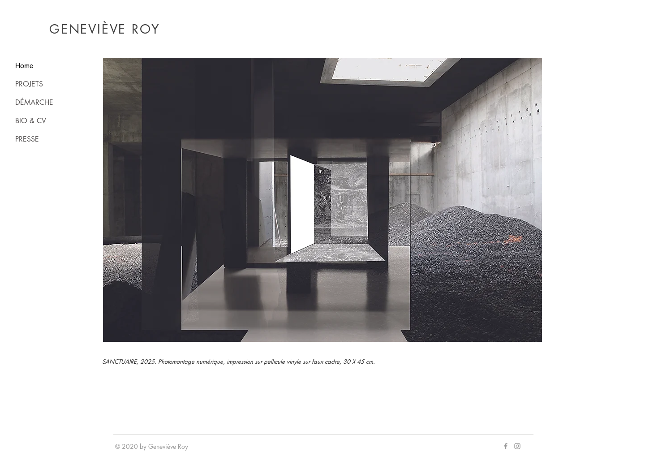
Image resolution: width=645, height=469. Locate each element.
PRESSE (27, 139)
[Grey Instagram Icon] (517, 446)
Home (24, 65)
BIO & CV (30, 120)
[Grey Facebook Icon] (506, 446)
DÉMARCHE (34, 102)
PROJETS (29, 84)
